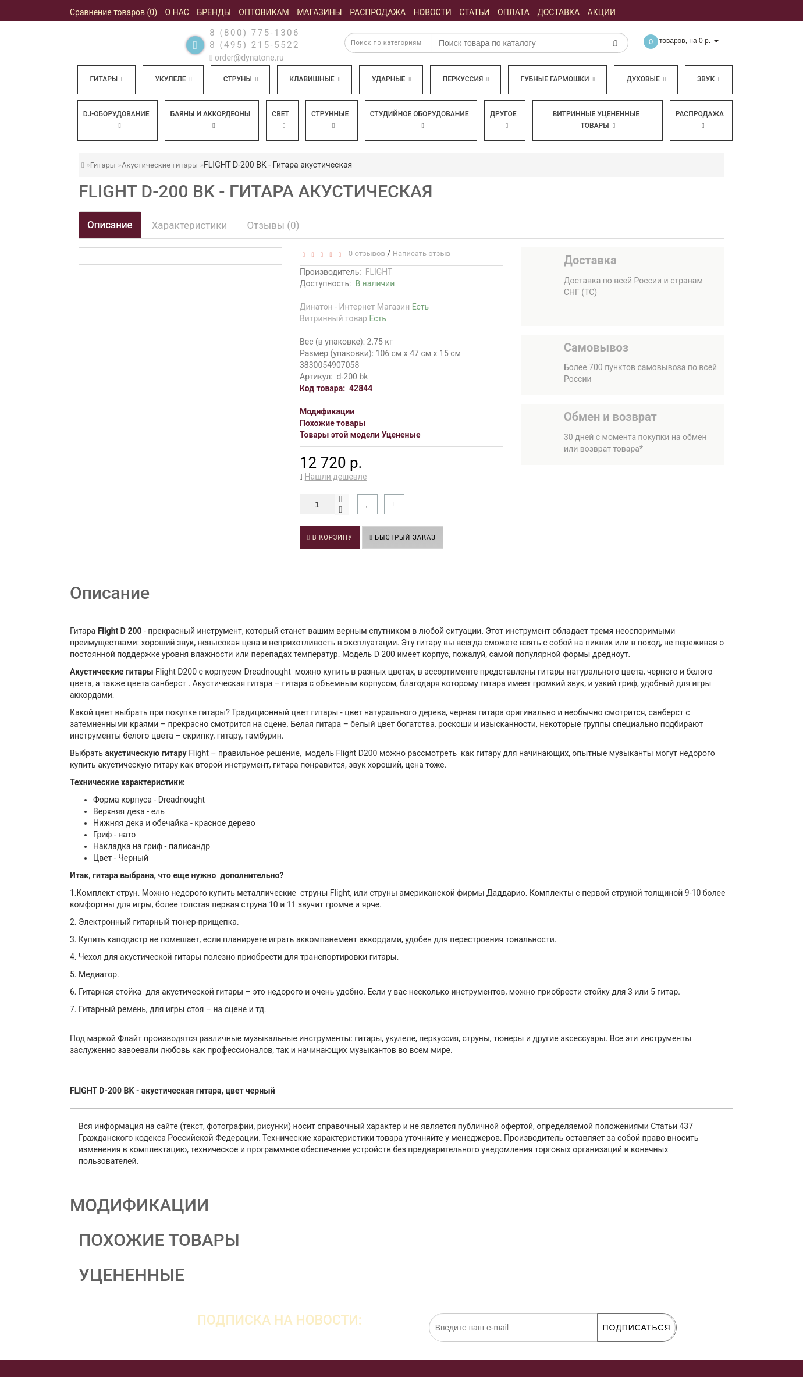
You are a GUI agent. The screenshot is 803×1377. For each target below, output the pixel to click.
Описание (110, 224)
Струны (240, 79)
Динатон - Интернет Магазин (364, 306)
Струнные (330, 119)
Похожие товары (332, 423)
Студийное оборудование (419, 119)
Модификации (327, 411)
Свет (280, 119)
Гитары (106, 79)
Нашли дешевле (336, 476)
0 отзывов (364, 253)
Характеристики (190, 225)
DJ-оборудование (116, 119)
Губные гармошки (558, 79)
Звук (708, 79)
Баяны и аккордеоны (210, 119)
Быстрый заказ (402, 537)
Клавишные (314, 79)
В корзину (330, 537)
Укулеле (173, 79)
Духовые (646, 79)
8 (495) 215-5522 (254, 45)
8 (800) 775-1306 (254, 32)
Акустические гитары (160, 165)
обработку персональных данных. (620, 1348)
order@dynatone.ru (246, 57)
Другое (503, 119)
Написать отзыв (421, 253)
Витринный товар (343, 318)
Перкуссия (466, 79)
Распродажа (700, 119)
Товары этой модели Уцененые (360, 434)
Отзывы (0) (273, 225)
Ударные (391, 79)
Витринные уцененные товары (596, 120)
